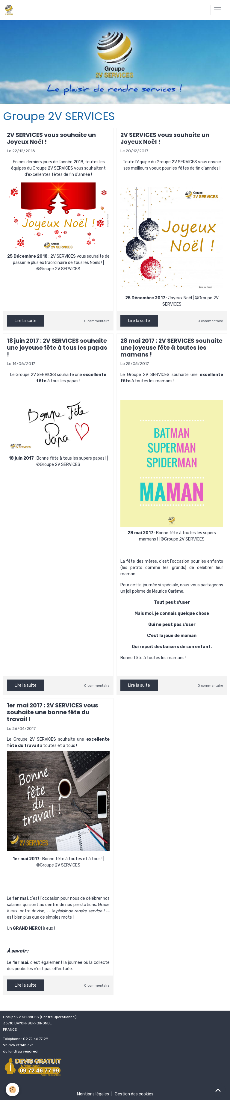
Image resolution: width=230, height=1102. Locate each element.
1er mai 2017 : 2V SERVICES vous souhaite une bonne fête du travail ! (52, 712)
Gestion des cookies (134, 1094)
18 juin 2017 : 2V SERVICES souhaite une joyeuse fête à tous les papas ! (57, 348)
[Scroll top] (218, 1090)
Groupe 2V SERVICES (53, 168)
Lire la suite (26, 320)
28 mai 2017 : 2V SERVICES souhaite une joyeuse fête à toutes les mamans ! (171, 348)
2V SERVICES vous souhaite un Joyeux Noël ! (51, 138)
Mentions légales (93, 1094)
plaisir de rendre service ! (80, 911)
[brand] (10, 10)
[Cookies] (12, 1089)
